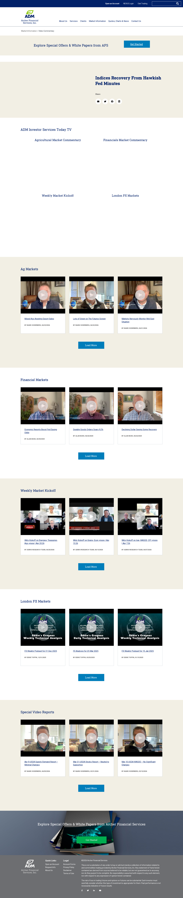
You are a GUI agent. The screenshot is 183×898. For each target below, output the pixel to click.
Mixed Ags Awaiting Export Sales (39, 319)
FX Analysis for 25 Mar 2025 (85, 651)
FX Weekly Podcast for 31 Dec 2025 (40, 651)
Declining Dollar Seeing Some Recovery (139, 429)
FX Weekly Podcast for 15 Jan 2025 (138, 651)
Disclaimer (67, 870)
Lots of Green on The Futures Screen (89, 319)
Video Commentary (46, 31)
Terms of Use (68, 873)
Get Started (136, 44)
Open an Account (112, 4)
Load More (91, 345)
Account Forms (69, 864)
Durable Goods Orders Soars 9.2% (88, 429)
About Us (49, 870)
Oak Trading (142, 4)
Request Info (50, 867)
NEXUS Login (128, 4)
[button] (98, 101)
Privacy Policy (68, 867)
